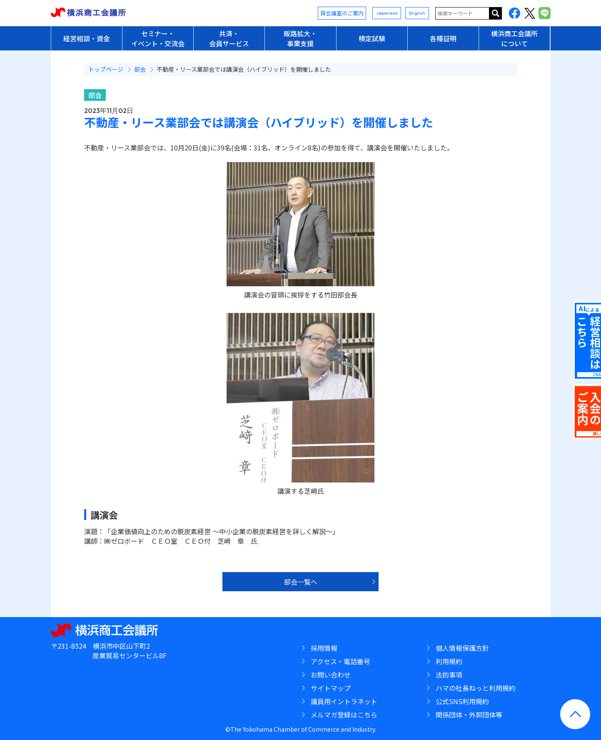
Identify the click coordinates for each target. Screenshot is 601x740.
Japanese (386, 13)
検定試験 (372, 38)
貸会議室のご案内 (342, 13)
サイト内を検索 (495, 13)
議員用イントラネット (344, 701)
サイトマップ (331, 688)
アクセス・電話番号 (340, 661)
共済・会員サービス (229, 38)
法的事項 (449, 675)
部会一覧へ (300, 582)
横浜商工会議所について (514, 38)
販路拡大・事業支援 (300, 38)
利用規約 (449, 661)
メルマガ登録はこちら (344, 715)
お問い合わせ (331, 675)
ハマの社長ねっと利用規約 (476, 688)
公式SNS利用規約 (462, 701)
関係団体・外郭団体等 (469, 715)
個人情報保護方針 (462, 648)
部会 (95, 95)
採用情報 (324, 648)
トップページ (105, 69)
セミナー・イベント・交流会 (158, 38)
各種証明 (443, 38)
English (417, 13)
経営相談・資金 (86, 38)
